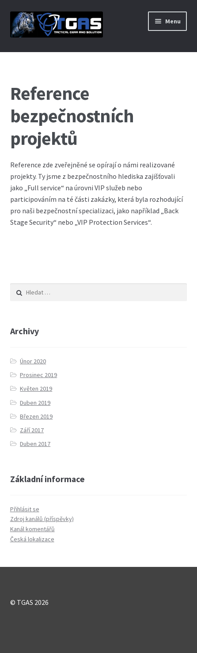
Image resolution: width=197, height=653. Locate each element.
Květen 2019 (36, 389)
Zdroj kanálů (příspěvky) (42, 519)
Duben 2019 (35, 403)
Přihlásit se (24, 509)
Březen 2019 (36, 416)
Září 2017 (32, 430)
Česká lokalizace (32, 539)
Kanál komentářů (32, 529)
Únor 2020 (33, 361)
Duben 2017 (35, 444)
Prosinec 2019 (38, 375)
